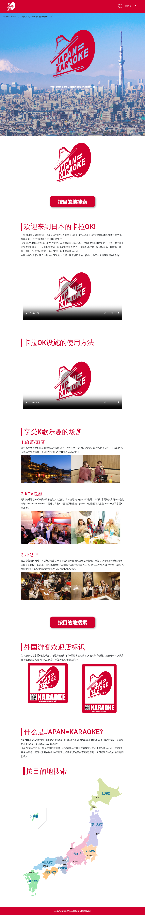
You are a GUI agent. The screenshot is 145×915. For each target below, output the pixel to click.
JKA (68, 911)
